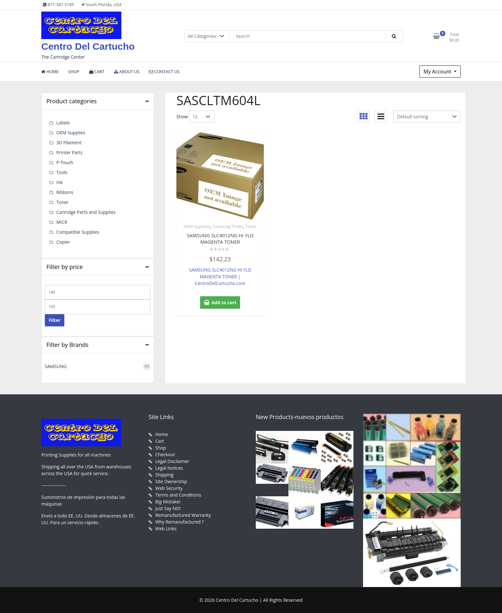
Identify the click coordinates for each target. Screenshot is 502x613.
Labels (63, 123)
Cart (159, 441)
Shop (160, 448)
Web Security (168, 488)
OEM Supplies (196, 226)
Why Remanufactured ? (179, 522)
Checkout (165, 454)
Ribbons (64, 192)
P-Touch (64, 162)
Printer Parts (69, 152)
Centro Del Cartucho (88, 46)
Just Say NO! (168, 508)
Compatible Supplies (77, 232)
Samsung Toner (228, 226)
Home (161, 434)
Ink (59, 182)
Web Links (165, 528)
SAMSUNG (56, 366)
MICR (61, 222)
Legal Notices (169, 468)
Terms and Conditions (178, 495)
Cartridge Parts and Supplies (86, 212)
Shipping (164, 475)
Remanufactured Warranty (183, 515)
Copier (63, 242)
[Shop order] (427, 116)
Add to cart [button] (224, 302)
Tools (62, 172)
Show (182, 116)
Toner (251, 226)
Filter (55, 320)
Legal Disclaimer (172, 461)
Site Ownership (171, 481)
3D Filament (68, 142)
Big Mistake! (167, 502)
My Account (438, 71)
